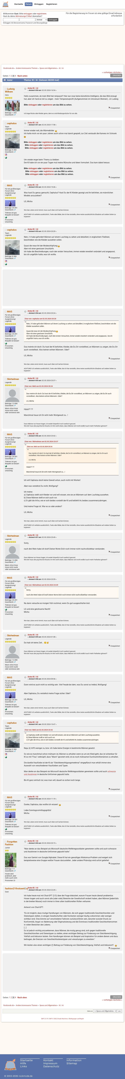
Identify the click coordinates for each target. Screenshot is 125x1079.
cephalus (12, 123)
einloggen (28, 13)
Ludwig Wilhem (10, 90)
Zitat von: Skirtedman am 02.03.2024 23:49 (41, 585)
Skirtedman (13, 379)
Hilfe (23, 1063)
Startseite (26, 1060)
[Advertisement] (62, 45)
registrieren (41, 13)
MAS (9, 185)
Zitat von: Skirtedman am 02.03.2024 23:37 (41, 442)
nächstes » (117, 72)
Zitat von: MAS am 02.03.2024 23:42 (39, 730)
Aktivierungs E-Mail (23, 16)
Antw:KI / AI (33, 88)
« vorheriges (107, 72)
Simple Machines (62, 1019)
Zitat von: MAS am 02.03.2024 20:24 (39, 386)
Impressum (50, 1063)
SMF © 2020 (53, 1019)
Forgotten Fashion (11, 843)
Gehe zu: (90, 1011)
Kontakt (48, 1060)
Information (74, 1060)
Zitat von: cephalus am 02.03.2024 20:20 (40, 319)
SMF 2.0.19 (44, 1019)
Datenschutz (51, 1066)
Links (23, 1066)
